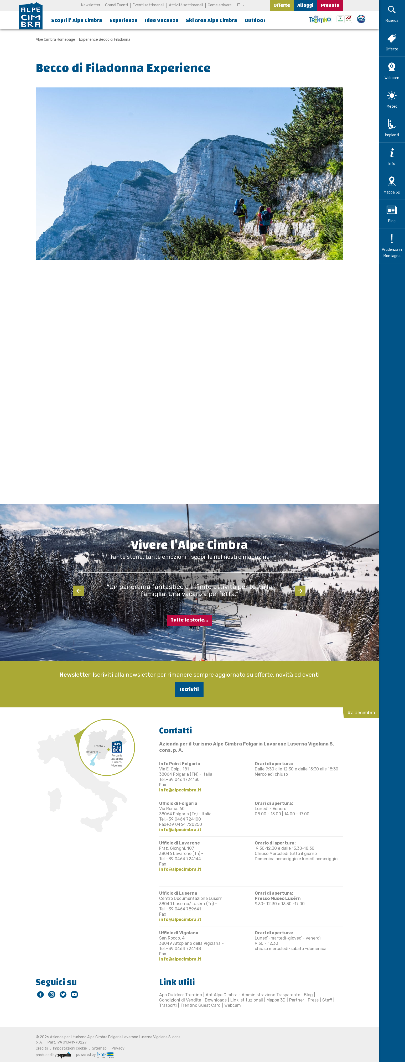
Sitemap (99, 1048)
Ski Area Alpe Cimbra (211, 20)
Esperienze (124, 20)
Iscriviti (189, 689)
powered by (94, 1054)
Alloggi (305, 5)
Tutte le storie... (189, 620)
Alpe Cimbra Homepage (55, 39)
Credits (42, 1048)
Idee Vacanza (162, 20)
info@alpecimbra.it (180, 789)
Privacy (118, 1048)
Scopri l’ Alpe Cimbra (76, 20)
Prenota (330, 5)
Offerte (281, 5)
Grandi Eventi (116, 5)
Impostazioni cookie (70, 1048)
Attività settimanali (186, 5)
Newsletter (90, 5)
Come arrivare (220, 5)
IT (238, 5)
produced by (53, 1055)
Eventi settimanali (148, 5)
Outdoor (255, 20)
